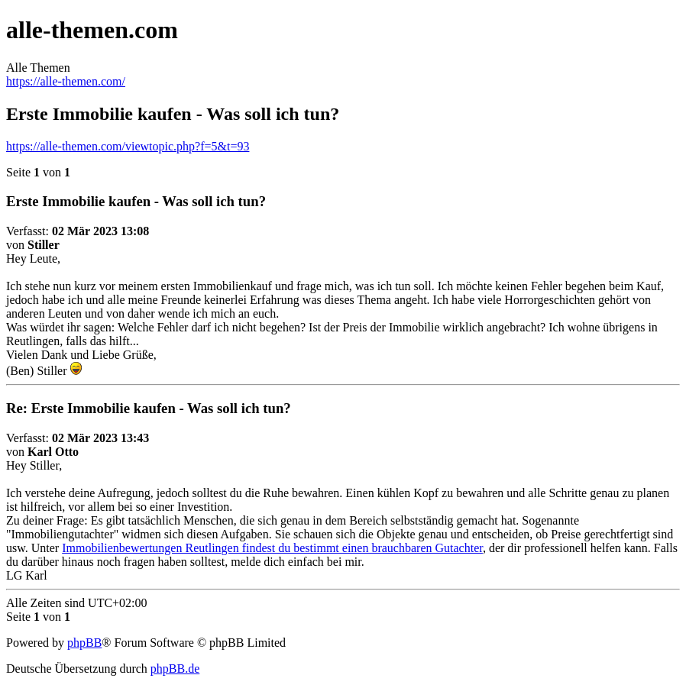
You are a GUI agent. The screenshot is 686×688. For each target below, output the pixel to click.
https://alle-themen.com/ (65, 81)
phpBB (84, 642)
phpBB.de (174, 668)
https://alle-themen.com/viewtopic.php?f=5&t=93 (127, 146)
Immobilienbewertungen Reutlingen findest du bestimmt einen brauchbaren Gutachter (272, 547)
